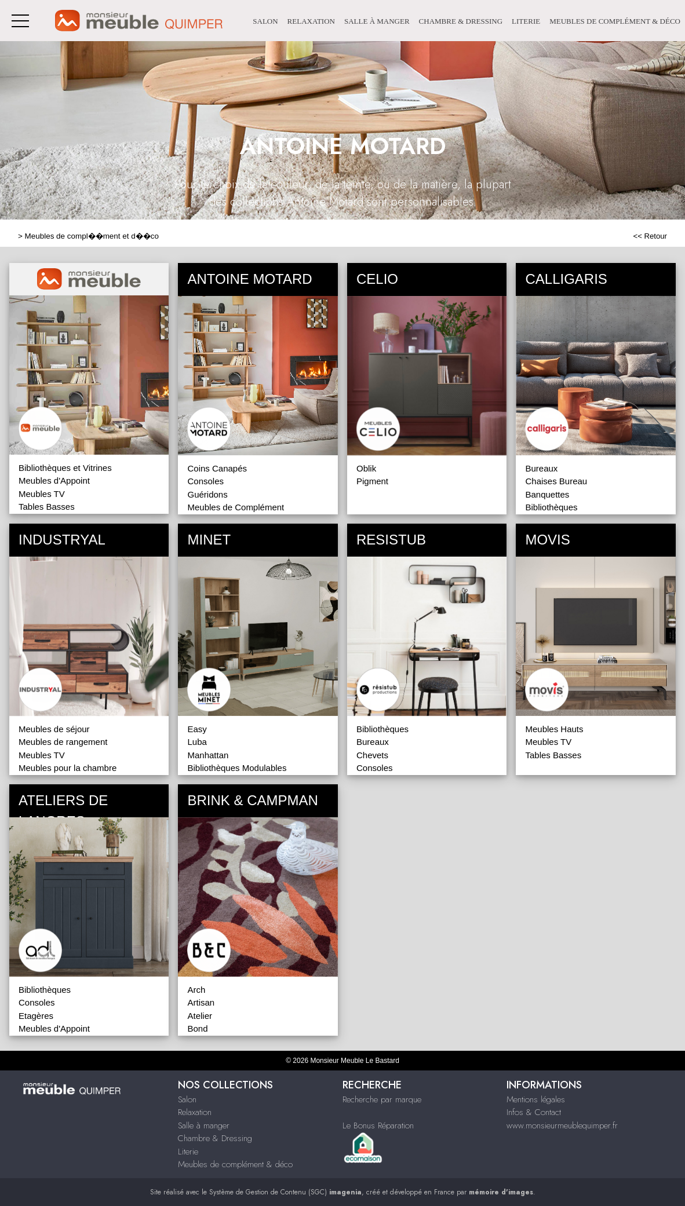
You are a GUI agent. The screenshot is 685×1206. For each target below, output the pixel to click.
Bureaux (541, 468)
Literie (526, 21)
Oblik (366, 468)
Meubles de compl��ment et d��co (92, 236)
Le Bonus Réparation (378, 1125)
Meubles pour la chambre (67, 768)
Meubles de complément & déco (614, 21)
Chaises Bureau (556, 481)
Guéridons (207, 494)
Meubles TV (42, 494)
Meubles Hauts (554, 729)
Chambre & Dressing (460, 21)
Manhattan (207, 755)
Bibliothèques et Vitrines (65, 468)
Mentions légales (536, 1099)
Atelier (199, 1016)
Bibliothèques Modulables (236, 768)
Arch (196, 990)
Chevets (372, 755)
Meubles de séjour (54, 729)
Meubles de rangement (63, 742)
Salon (265, 21)
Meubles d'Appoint (54, 480)
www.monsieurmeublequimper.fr (562, 1125)
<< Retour (650, 236)
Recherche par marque (382, 1099)
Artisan (200, 1002)
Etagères (36, 1016)
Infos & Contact (534, 1112)
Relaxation (311, 21)
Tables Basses (47, 506)
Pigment (372, 481)
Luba (196, 742)
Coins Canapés (217, 468)
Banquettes (547, 494)
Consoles (205, 481)
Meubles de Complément (235, 507)
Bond (197, 1028)
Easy (196, 729)
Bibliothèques (551, 507)
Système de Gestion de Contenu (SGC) (285, 1192)
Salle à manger (377, 21)
